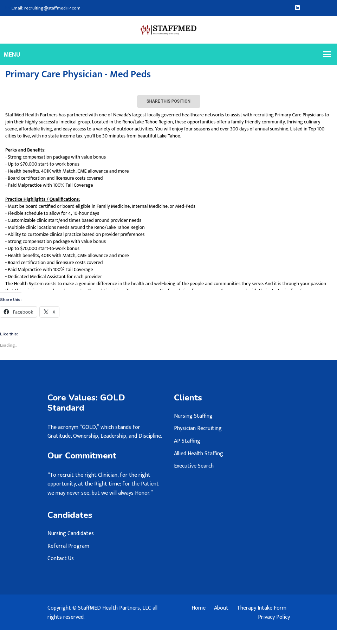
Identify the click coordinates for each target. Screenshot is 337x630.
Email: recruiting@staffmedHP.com (42, 8)
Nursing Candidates (70, 533)
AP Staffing (187, 441)
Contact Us (60, 558)
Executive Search (194, 466)
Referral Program (68, 546)
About (221, 608)
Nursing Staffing (193, 416)
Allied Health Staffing (198, 453)
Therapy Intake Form (261, 608)
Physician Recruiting (198, 428)
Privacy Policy (274, 617)
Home (199, 608)
